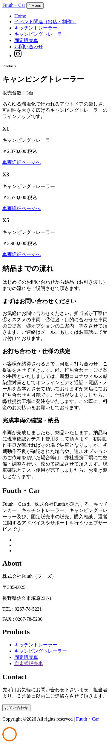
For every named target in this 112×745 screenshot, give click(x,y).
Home (20, 15)
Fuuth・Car (13, 5)
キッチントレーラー (35, 27)
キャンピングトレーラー (40, 34)
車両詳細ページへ (21, 162)
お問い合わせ (28, 46)
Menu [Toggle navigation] (35, 5)
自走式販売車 (28, 663)
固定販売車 (26, 40)
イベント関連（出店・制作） (45, 21)
